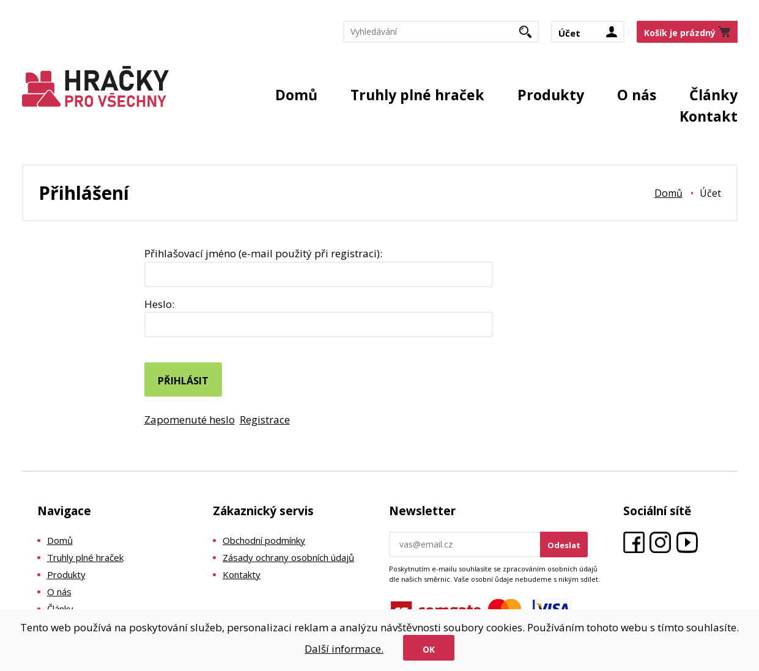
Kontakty (242, 574)
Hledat (530, 35)
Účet (569, 33)
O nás (636, 95)
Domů (296, 95)
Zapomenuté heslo (189, 420)
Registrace (265, 420)
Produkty (550, 95)
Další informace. (344, 649)
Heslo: (159, 304)
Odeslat (563, 545)
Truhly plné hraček (417, 95)
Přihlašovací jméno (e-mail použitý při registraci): (263, 253)
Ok (429, 649)
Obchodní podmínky (264, 540)
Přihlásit (183, 380)
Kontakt (708, 116)
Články (713, 95)
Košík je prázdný (680, 32)
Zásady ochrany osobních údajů (288, 557)
